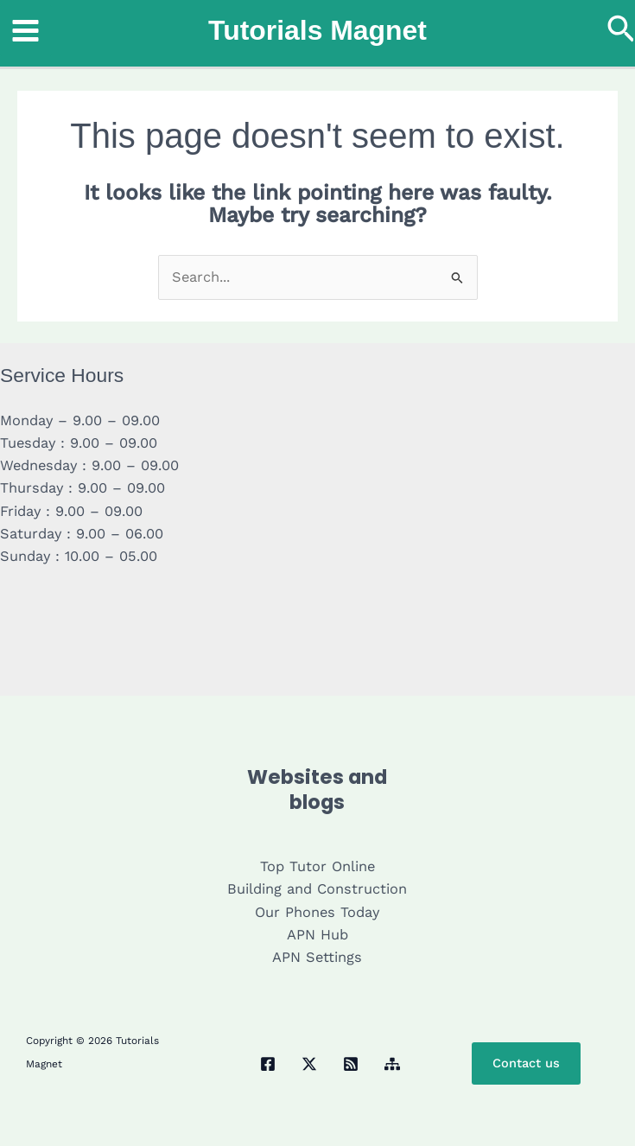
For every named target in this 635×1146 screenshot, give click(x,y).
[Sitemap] (392, 1064)
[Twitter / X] (309, 1064)
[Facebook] (268, 1064)
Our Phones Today (317, 912)
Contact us (526, 1063)
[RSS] (351, 1064)
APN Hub (317, 934)
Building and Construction (317, 889)
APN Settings (317, 957)
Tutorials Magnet (317, 30)
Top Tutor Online (317, 866)
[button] (621, 30)
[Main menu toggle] (26, 31)
